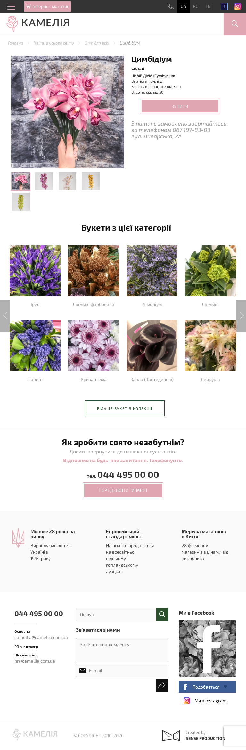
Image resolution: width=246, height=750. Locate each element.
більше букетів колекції (124, 408)
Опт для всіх (97, 42)
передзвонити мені (123, 490)
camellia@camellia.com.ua (41, 637)
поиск (162, 614)
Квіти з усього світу (54, 42)
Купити (180, 106)
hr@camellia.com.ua (34, 661)
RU (196, 6)
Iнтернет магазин (51, 6)
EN (208, 6)
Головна (16, 42)
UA (183, 6)
